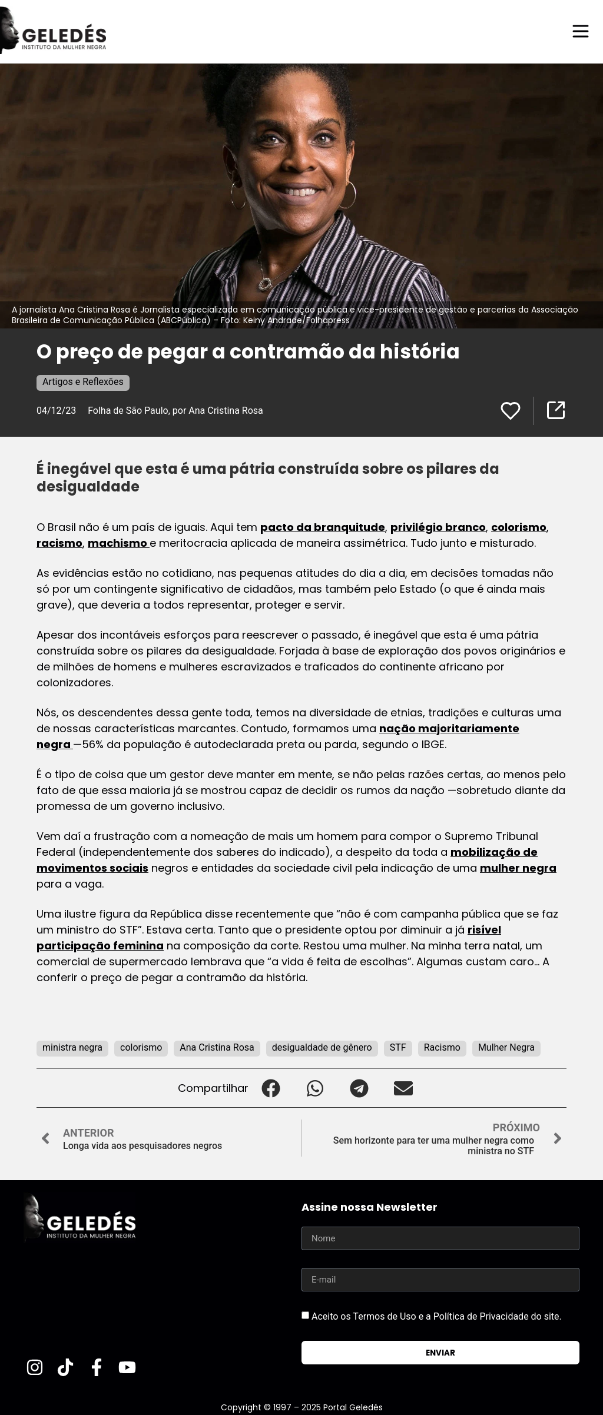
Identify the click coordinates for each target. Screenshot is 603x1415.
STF (398, 1046)
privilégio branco (438, 526)
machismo (119, 542)
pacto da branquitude (322, 526)
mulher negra (518, 867)
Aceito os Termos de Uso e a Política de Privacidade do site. (437, 1315)
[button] (271, 1087)
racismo (59, 542)
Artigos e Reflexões (83, 381)
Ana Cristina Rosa (217, 1046)
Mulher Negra (506, 1046)
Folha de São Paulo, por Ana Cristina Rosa (175, 410)
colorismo (518, 526)
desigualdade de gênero (322, 1046)
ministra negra (72, 1046)
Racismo (442, 1046)
